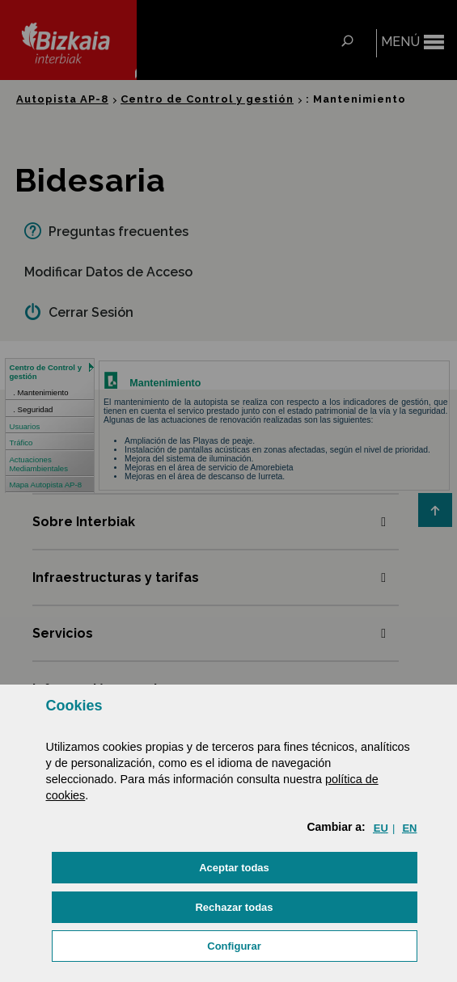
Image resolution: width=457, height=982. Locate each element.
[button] (234, 867)
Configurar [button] (233, 946)
